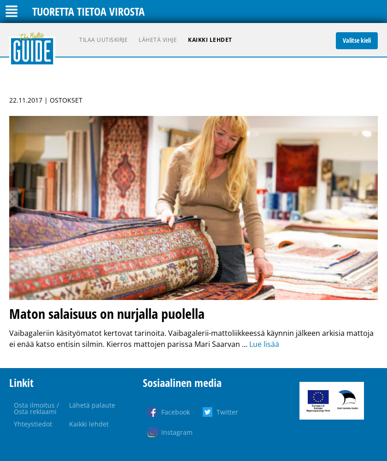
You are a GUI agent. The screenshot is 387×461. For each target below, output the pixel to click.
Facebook (175, 412)
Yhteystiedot (33, 424)
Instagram (177, 432)
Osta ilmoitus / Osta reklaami (36, 408)
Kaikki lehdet (210, 40)
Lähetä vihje (158, 40)
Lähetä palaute (92, 405)
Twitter (227, 412)
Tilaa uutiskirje (103, 40)
